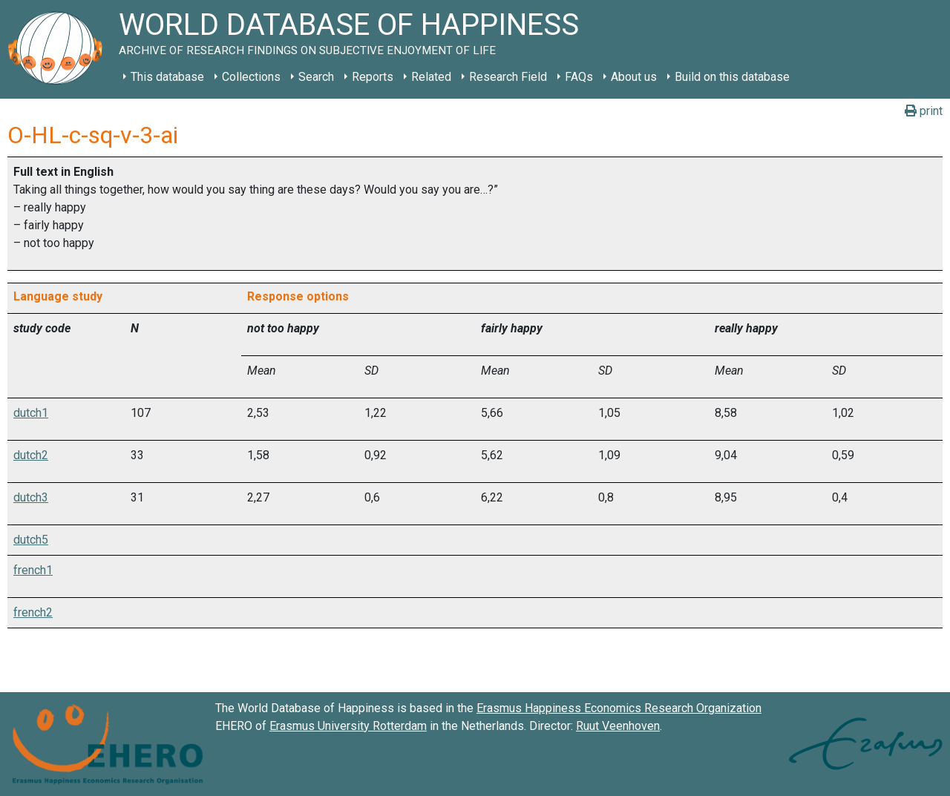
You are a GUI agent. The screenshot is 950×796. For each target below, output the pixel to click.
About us (634, 77)
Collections (251, 77)
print (924, 111)
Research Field (508, 77)
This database (167, 77)
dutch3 (30, 497)
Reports (372, 77)
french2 (33, 612)
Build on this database (732, 77)
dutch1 (30, 413)
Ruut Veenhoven (618, 726)
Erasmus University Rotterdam (348, 726)
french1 (33, 570)
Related (431, 77)
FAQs (579, 77)
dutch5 (30, 540)
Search (316, 77)
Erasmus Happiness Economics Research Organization (618, 708)
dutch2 (30, 455)
